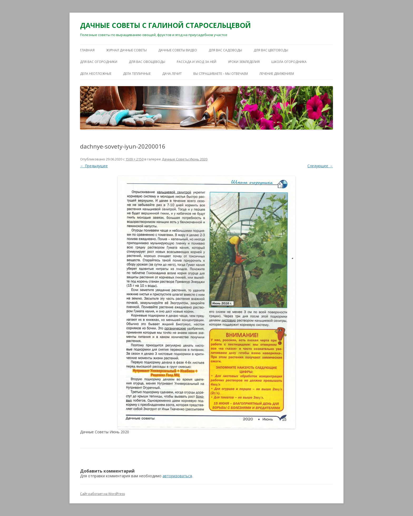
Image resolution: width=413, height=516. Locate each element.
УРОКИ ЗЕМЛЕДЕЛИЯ (244, 62)
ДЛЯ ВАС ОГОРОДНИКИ (98, 62)
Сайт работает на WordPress (102, 494)
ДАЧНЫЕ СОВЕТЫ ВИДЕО (177, 50)
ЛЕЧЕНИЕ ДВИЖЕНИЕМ (276, 73)
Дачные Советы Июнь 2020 (184, 159)
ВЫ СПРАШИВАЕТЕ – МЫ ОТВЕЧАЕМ (220, 73)
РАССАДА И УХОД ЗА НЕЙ (196, 62)
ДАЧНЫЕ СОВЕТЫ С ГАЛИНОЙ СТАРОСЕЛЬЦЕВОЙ (165, 25)
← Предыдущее (94, 165)
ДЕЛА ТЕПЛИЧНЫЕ (137, 73)
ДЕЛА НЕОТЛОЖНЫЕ (95, 73)
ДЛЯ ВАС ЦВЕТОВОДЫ (271, 50)
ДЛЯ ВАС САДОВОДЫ (225, 50)
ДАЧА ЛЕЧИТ (172, 73)
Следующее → (320, 165)
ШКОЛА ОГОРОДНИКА (289, 62)
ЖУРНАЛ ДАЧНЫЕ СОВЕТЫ (126, 50)
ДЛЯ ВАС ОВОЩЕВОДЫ (147, 62)
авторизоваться (177, 475)
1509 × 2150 (134, 159)
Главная (87, 50)
